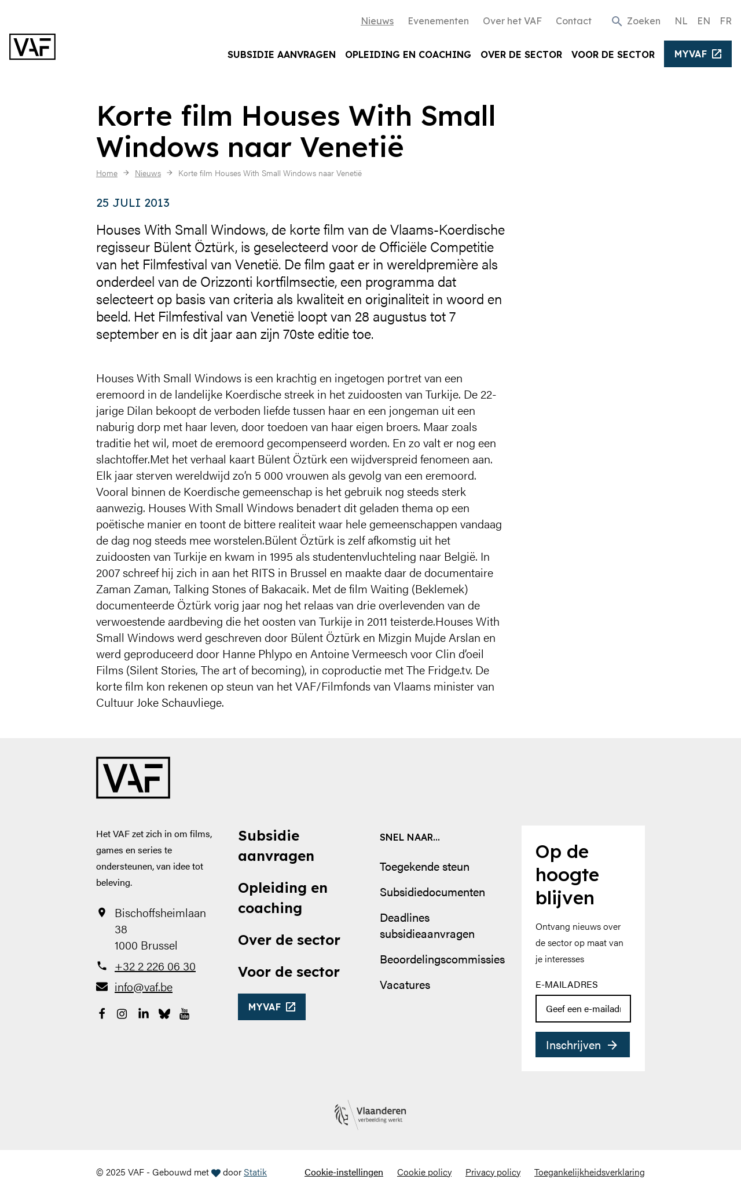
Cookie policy (424, 1171)
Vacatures (405, 984)
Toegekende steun (424, 865)
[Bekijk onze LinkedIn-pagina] (143, 1012)
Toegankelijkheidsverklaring (589, 1171)
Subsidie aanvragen (282, 54)
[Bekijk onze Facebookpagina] (102, 1012)
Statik (255, 1171)
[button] (635, 20)
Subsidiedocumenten (432, 891)
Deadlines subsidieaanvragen (427, 924)
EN (703, 21)
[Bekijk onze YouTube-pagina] (185, 1012)
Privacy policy (492, 1171)
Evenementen (438, 21)
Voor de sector (613, 54)
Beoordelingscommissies (442, 958)
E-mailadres (566, 984)
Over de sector (521, 54)
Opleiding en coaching (408, 54)
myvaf (690, 54)
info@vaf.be (144, 986)
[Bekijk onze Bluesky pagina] (164, 1012)
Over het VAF (512, 21)
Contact (574, 21)
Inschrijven (573, 1044)
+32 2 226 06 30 (155, 966)
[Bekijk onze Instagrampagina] (123, 1012)
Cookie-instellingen (344, 1171)
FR (726, 21)
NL (681, 21)
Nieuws (377, 21)
